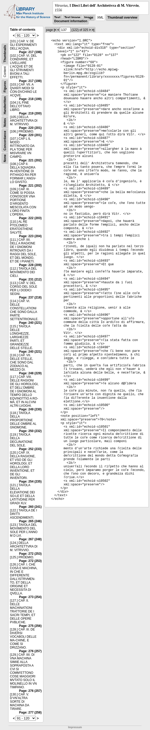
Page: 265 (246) (30, 521)
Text (57, 17)
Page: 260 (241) (30, 507)
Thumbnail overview (122, 17)
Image (88, 17)
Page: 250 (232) (30, 431)
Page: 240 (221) (30, 323)
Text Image (72, 17)
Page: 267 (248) (30, 539)
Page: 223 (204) (30, 236)
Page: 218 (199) (30, 99)
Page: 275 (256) (30, 626)
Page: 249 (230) (30, 409)
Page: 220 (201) (30, 128)
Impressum (75, 727)
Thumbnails (5, 53)
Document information (70, 21)
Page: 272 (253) (30, 553)
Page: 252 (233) (30, 449)
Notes (5, 122)
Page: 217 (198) (30, 52)
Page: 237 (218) (30, 297)
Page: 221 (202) (30, 160)
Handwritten (5, 105)
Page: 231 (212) (30, 279)
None (5, 158)
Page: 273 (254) (30, 597)
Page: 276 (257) (30, 651)
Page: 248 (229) (30, 373)
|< (55, 30)
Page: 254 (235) (30, 481)
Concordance (5, 141)
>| (93, 30)
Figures (5, 86)
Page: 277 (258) (30, 712)
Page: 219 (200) (30, 113)
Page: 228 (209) (30, 265)
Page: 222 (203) (30, 218)
